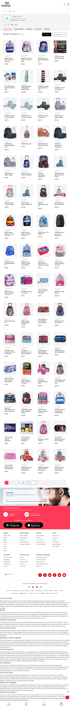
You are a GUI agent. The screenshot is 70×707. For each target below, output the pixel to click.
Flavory (5, 546)
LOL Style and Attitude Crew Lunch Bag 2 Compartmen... (26, 352)
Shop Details (47, 28)
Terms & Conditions (40, 593)
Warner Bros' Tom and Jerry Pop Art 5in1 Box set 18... (59, 468)
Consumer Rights (47, 590)
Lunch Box (22, 559)
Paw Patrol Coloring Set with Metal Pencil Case (10, 88)
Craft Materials (7, 561)
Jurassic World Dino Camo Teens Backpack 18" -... (59, 234)
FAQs (61, 590)
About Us (8, 590)
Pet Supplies (56, 546)
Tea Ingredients (40, 535)
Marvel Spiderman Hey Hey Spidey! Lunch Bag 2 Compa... (43, 352)
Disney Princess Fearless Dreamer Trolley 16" (25, 322)
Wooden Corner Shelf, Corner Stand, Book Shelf (43, 88)
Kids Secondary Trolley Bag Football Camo (9, 145)
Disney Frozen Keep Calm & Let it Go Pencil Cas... (43, 291)
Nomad (5, 542)
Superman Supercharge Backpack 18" (41, 175)
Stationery (57, 55)
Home (4, 11)
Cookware (22, 563)
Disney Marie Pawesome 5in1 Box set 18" (43, 381)
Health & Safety (40, 561)
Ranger (5, 550)
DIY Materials (6, 563)
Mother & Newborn (24, 542)
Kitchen (22, 557)
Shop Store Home (7, 28)
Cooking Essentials (40, 544)
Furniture (40, 84)
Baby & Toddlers (24, 535)
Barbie (5, 537)
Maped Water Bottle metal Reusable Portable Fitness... (26, 88)
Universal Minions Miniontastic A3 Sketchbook (25, 439)
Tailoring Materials (8, 557)
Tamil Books (56, 542)
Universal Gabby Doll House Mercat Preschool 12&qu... (60, 411)
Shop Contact (38, 28)
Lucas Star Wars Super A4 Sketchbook (8, 439)
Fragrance (55, 537)
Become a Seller (26, 590)
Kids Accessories (24, 537)
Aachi (4, 544)
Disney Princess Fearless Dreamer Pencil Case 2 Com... (9, 467)
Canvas (5, 566)
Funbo (5, 548)
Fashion (55, 539)
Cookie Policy (31, 593)
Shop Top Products (19, 28)
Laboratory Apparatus (41, 557)
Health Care (39, 566)
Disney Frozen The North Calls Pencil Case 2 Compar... (9, 380)
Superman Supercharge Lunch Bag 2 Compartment (10, 409)
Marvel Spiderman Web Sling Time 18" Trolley (59, 175)
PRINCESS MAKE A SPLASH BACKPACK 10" (10, 263)
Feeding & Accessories (25, 544)
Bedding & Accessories (41, 563)
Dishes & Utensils (24, 561)
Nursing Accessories (41, 559)
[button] (64, 4)
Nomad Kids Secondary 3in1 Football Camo (58, 145)
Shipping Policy (23, 593)
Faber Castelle (6, 535)
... (14, 482)
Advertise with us (16, 590)
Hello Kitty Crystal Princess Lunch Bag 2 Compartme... (10, 352)
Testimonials (55, 593)
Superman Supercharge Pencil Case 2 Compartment (60, 350)
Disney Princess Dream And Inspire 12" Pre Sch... (9, 59)
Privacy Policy (14, 593)
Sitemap (48, 593)
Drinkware (24, 84)
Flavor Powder (39, 539)
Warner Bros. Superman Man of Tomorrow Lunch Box (43, 263)
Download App (38, 590)
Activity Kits (23, 539)
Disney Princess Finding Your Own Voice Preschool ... (25, 263)
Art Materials (6, 559)
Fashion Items (56, 535)
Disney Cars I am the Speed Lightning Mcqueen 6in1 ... (26, 468)
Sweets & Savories (40, 542)
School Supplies (42, 288)
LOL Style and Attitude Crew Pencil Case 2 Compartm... (60, 439)
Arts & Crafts (8, 84)
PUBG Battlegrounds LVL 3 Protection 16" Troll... (60, 381)
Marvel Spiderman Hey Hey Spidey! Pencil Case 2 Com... (42, 321)
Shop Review (29, 28)
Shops (9, 11)
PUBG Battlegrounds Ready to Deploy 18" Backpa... (26, 411)
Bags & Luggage (57, 544)
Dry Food (38, 537)
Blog (32, 590)
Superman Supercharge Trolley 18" (43, 204)
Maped (5, 539)
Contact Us (56, 590)
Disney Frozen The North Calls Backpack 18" (43, 59)
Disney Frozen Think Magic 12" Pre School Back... (26, 59)
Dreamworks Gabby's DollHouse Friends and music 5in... (43, 468)
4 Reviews (22, 20)
